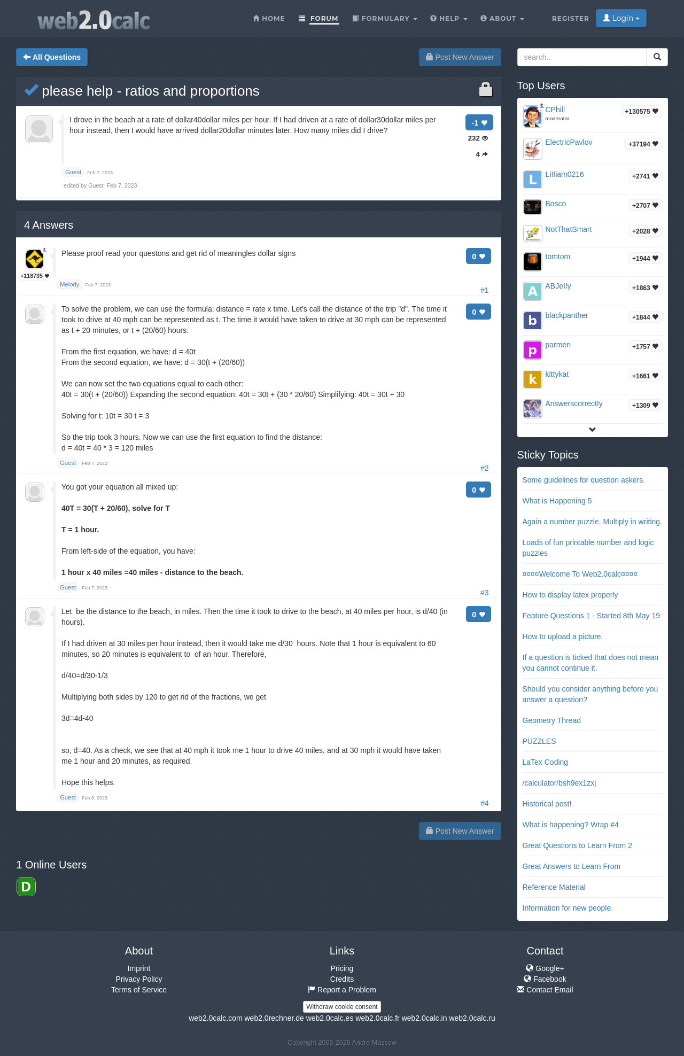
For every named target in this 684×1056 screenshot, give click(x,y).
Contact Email (545, 989)
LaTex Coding (546, 762)
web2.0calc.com (215, 1018)
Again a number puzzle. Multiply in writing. (592, 521)
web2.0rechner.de (274, 1018)
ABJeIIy (558, 286)
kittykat (557, 374)
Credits (342, 979)
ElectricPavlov (569, 142)
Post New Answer (460, 57)
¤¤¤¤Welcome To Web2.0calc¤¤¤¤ (580, 574)
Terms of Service (139, 989)
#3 (484, 592)
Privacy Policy (138, 979)
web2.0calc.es (330, 1018)
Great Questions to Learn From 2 (577, 845)
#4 (484, 803)
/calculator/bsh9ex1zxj (559, 783)
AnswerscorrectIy (574, 403)
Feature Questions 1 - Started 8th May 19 (591, 615)
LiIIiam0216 (565, 174)
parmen (558, 344)
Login (621, 18)
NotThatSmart (569, 229)
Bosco (556, 203)
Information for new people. (568, 908)
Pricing (342, 968)
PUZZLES (539, 741)
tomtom (558, 256)
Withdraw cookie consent (341, 1007)
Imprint (139, 968)
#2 (484, 468)
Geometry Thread (552, 720)
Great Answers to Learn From (572, 866)
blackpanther (567, 315)
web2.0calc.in (424, 1018)
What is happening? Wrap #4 (571, 824)
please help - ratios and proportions (142, 91)
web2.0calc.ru (472, 1018)
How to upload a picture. (563, 636)
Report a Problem (342, 989)
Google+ (545, 968)
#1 (484, 290)
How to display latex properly (570, 595)
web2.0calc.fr (377, 1018)
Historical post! (547, 803)
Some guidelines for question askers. (584, 480)
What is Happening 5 (557, 500)
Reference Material (554, 887)
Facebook (545, 979)
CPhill (555, 109)
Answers (48, 225)
